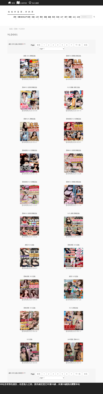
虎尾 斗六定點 (73, 276)
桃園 (70, 17)
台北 (74, 17)
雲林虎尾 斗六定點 (73, 245)
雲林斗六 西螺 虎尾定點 (73, 56)
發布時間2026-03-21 (29, 142)
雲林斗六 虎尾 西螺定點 (29, 87)
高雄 (57, 17)
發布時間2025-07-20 (73, 300)
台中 (61, 17)
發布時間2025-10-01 (73, 237)
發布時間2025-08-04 (29, 300)
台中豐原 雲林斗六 (73, 339)
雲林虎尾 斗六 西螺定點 (73, 119)
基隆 (45, 17)
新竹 (66, 17)
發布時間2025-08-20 (73, 268)
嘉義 (49, 17)
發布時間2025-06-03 (29, 363)
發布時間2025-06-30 (29, 331)
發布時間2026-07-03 (29, 79)
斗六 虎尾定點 (73, 308)
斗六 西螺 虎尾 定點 (73, 87)
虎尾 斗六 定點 (29, 245)
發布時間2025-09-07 (29, 268)
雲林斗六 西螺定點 (29, 119)
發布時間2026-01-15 (29, 174)
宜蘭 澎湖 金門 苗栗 (24, 17)
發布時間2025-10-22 (29, 237)
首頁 (38, 45)
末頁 (85, 45)
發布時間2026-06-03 (73, 79)
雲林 (41, 17)
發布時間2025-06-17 (73, 331)
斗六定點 (29, 339)
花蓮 (33, 17)
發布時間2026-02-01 (73, 142)
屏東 (14, 17)
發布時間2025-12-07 (29, 205)
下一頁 (77, 45)
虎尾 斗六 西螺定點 (29, 56)
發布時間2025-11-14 (73, 205)
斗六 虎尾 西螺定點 (73, 213)
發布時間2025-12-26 (73, 174)
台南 (78, 17)
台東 (37, 17)
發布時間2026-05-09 (29, 110)
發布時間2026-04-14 (73, 110)
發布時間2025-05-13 (73, 363)
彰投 (53, 17)
